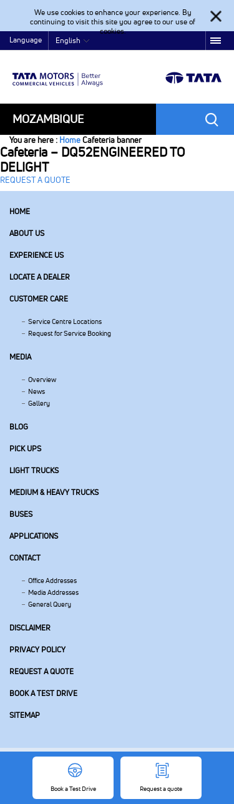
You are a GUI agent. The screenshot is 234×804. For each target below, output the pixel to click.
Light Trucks (34, 470)
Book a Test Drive (43, 693)
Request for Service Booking (69, 333)
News (36, 391)
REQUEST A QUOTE (35, 180)
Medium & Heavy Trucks (54, 492)
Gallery (39, 403)
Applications (33, 536)
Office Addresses (52, 580)
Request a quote (41, 671)
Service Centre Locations (65, 321)
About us (26, 233)
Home (69, 140)
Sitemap (24, 715)
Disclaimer (30, 627)
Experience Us (36, 255)
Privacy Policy (37, 649)
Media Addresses (53, 592)
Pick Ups (25, 448)
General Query (49, 604)
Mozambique (48, 119)
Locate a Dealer (39, 277)
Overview (42, 379)
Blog (18, 426)
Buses (20, 514)
